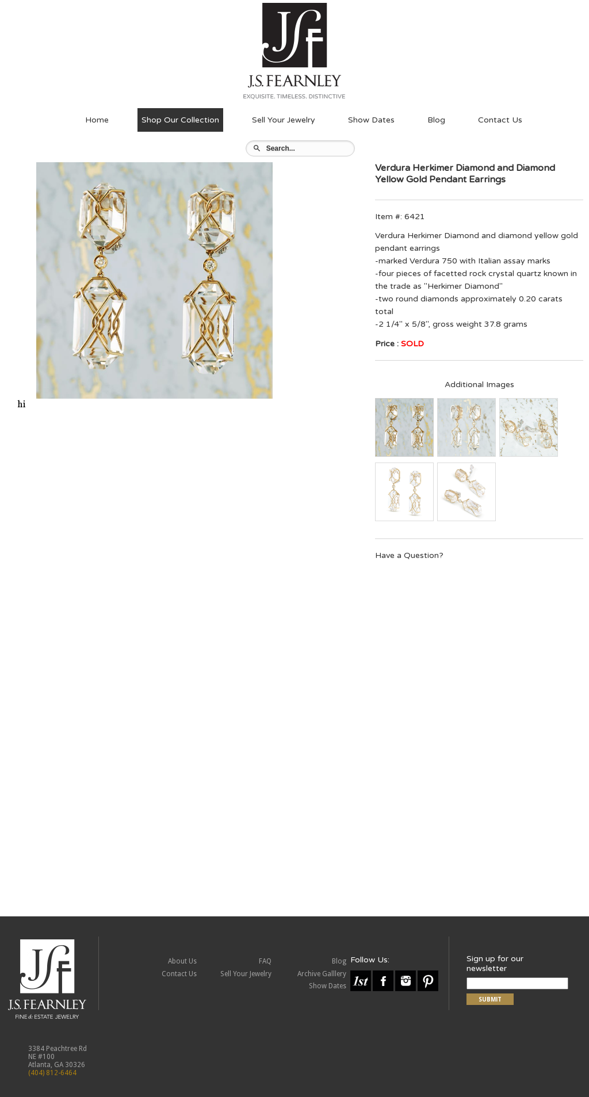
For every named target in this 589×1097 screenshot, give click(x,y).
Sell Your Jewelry (283, 120)
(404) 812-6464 (52, 1073)
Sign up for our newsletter (494, 963)
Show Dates (371, 120)
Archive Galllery (321, 974)
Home (97, 120)
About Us (182, 961)
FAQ (265, 961)
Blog (436, 120)
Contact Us (500, 120)
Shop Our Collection (180, 120)
